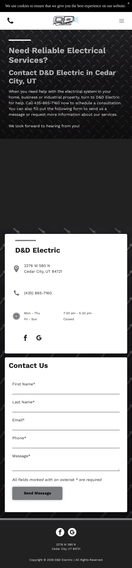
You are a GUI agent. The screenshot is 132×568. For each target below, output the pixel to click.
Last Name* (23, 402)
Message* (21, 456)
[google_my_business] (39, 338)
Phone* (19, 438)
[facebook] (25, 338)
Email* (18, 420)
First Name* (23, 384)
